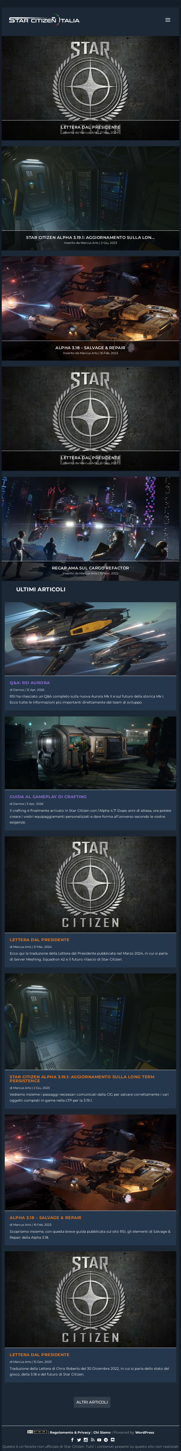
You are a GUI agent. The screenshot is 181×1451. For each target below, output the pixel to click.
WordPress (144, 1432)
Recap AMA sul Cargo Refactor (90, 568)
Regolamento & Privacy (70, 1432)
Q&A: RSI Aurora (30, 682)
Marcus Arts (88, 132)
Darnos (18, 690)
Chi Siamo (102, 1432)
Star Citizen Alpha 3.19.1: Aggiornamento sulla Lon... (90, 237)
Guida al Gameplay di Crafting (48, 796)
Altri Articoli (92, 1402)
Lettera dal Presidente (90, 127)
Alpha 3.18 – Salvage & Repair (90, 347)
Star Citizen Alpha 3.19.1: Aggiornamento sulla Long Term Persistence (82, 1079)
